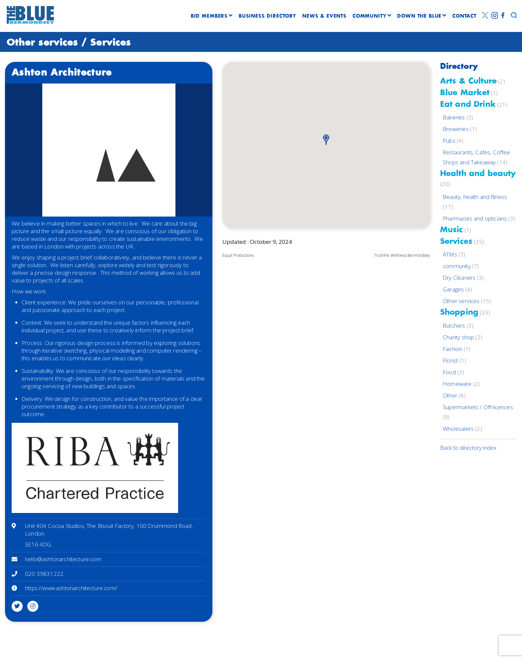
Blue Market (465, 93)
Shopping (459, 312)
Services (110, 42)
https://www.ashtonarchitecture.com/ (71, 588)
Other (450, 395)
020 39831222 (44, 574)
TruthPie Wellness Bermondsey (402, 255)
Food (449, 372)
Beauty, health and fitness (475, 197)
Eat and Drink (468, 104)
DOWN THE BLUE (421, 16)
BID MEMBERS (212, 16)
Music (451, 230)
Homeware (457, 384)
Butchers (454, 325)
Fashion (452, 349)
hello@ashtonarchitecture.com (63, 559)
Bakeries (454, 117)
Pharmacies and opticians (475, 218)
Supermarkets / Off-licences (478, 407)
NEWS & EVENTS (324, 16)
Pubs (449, 140)
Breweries (456, 129)
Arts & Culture (468, 81)
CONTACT (464, 16)
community (457, 266)
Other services (42, 42)
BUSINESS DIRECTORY (267, 16)
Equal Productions (238, 255)
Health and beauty (478, 174)
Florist (450, 360)
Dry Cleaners (459, 277)
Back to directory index (468, 447)
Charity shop (458, 337)
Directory (459, 66)
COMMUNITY (372, 16)
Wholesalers (458, 428)
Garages (453, 289)
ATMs (450, 254)
